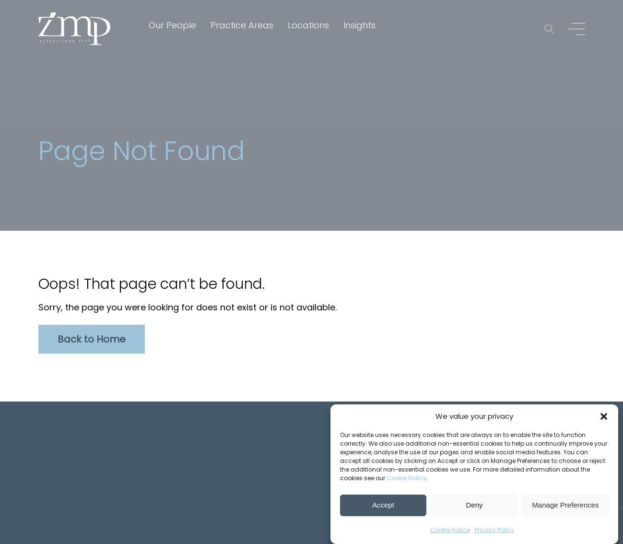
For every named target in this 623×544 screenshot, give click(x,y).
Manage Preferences (565, 505)
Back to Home (92, 339)
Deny (474, 505)
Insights (359, 25)
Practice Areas (242, 25)
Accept (383, 505)
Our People (172, 25)
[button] (604, 416)
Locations (308, 25)
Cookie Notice (406, 478)
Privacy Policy (494, 530)
